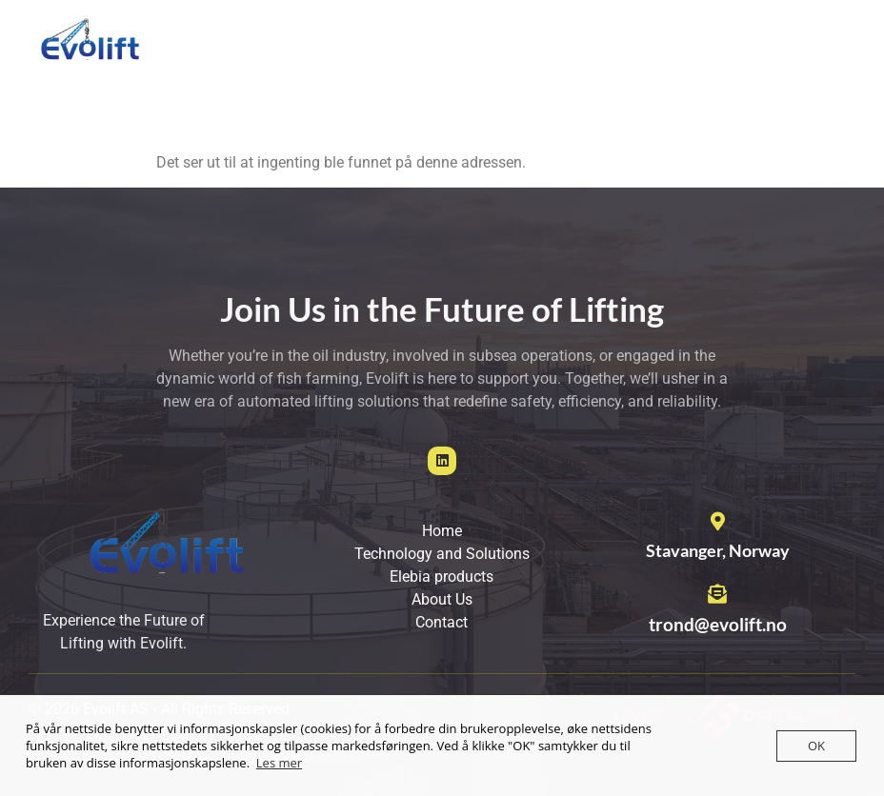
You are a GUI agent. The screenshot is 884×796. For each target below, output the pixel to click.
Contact (319, 103)
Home (313, 59)
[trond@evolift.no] (717, 594)
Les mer (279, 762)
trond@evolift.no (718, 624)
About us (757, 59)
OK (816, 745)
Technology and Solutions (459, 59)
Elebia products (637, 59)
